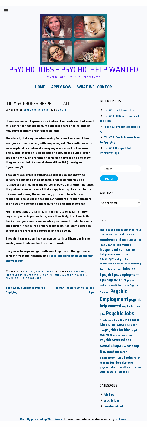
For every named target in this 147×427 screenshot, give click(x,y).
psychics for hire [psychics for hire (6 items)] (117, 330)
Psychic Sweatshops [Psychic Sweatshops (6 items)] (115, 340)
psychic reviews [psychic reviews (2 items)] (115, 325)
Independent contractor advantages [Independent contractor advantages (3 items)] (115, 256)
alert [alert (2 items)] (102, 230)
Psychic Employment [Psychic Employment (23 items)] (114, 295)
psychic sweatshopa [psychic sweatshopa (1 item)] (122, 335)
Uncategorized (113, 406)
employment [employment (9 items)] (110, 239)
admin (62, 110)
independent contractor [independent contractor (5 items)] (117, 249)
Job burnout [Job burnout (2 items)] (115, 269)
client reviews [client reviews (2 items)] (126, 234)
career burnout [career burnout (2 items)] (132, 230)
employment (77, 271)
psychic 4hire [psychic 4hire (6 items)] (116, 280)
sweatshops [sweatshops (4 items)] (110, 351)
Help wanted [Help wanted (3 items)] (123, 244)
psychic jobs (44, 271)
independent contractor (23, 275)
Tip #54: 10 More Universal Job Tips (74, 290)
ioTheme (120, 419)
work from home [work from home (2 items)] (119, 372)
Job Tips (28, 271)
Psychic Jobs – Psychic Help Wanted (73, 69)
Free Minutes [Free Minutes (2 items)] (107, 245)
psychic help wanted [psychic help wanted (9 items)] (120, 302)
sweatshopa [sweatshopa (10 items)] (110, 345)
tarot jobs (34, 278)
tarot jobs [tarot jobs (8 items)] (124, 357)
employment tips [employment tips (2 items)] (131, 240)
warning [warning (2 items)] (104, 372)
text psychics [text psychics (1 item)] (121, 367)
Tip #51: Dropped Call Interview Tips (115, 150)
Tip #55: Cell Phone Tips (120, 110)
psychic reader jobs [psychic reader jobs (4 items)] (120, 322)
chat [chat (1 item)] (102, 234)
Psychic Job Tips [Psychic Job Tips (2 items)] (109, 320)
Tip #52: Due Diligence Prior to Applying (25, 290)
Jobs (83, 275)
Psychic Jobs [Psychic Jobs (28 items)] (120, 313)
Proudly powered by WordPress (41, 419)
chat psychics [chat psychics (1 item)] (111, 234)
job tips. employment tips (60, 275)
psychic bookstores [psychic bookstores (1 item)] (120, 285)
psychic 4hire (15, 278)
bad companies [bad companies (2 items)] (114, 230)
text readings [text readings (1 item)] (134, 367)
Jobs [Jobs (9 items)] (126, 268)
